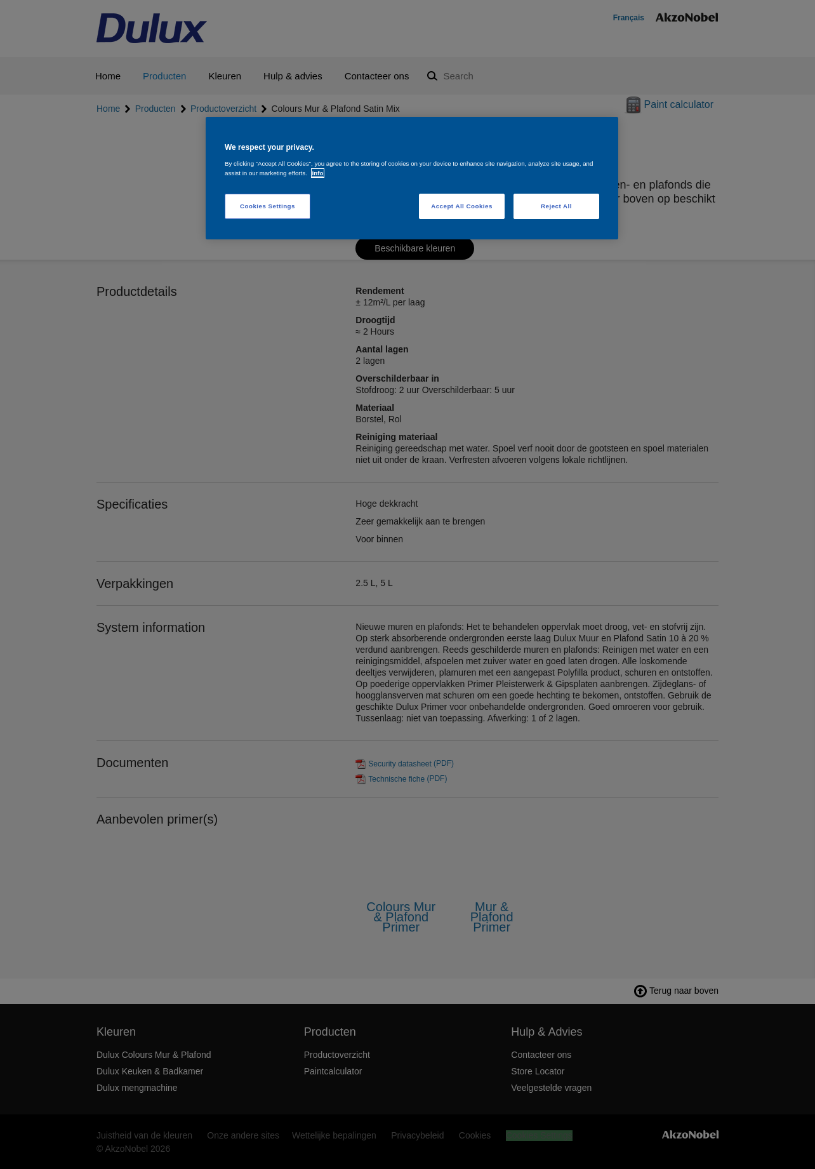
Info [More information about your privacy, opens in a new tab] (318, 173)
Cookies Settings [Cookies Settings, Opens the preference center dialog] (267, 206)
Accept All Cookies (462, 206)
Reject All (556, 206)
